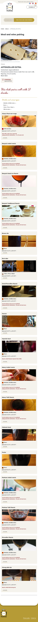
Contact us (32, 7)
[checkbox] (19, 103)
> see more (5, 137)
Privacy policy (26, 618)
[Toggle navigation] (35, 5)
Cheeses (3, 64)
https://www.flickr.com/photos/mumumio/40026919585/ (10, 61)
